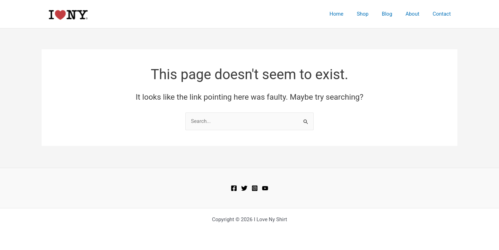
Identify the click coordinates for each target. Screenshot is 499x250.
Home (349, 14)
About (417, 14)
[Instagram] (255, 188)
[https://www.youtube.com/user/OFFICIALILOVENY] (265, 188)
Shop (372, 14)
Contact (443, 14)
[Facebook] (234, 188)
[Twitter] (244, 188)
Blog (394, 14)
